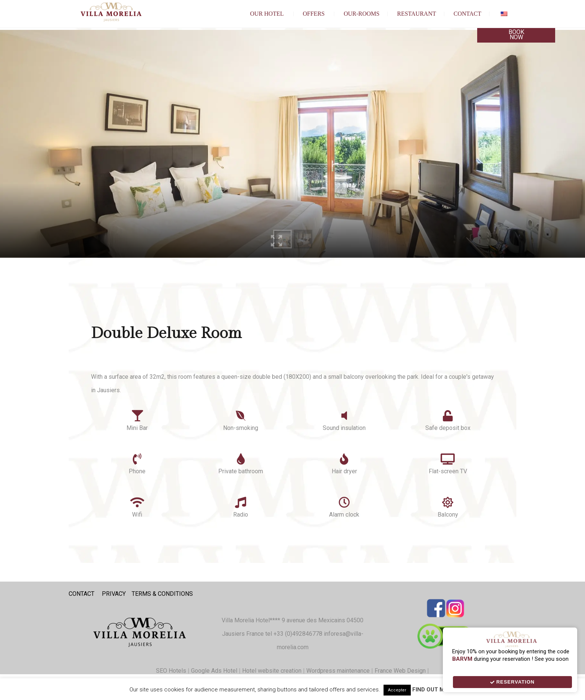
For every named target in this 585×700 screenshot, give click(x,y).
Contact (467, 13)
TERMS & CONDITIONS (162, 593)
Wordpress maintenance (338, 670)
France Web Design (401, 670)
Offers (314, 13)
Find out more (434, 689)
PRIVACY (114, 593)
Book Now (516, 34)
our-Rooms (361, 13)
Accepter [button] (397, 690)
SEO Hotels (171, 670)
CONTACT (81, 593)
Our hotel (267, 13)
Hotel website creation (271, 670)
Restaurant (416, 13)
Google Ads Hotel (214, 670)
